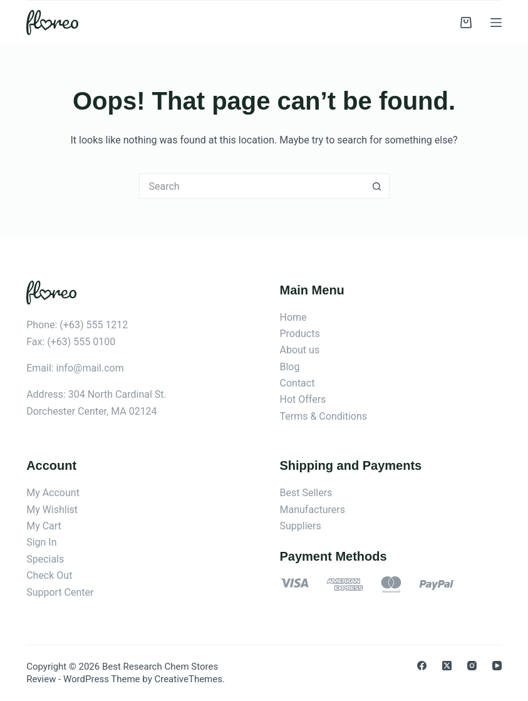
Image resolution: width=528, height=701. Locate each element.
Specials (45, 559)
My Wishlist (52, 510)
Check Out (49, 575)
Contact (297, 383)
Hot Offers (303, 399)
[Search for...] (252, 186)
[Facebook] (422, 665)
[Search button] (377, 186)
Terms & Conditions (324, 416)
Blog (290, 367)
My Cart (43, 526)
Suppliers (300, 526)
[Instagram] (472, 665)
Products (300, 334)
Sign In (41, 542)
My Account (53, 493)
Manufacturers (312, 510)
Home (293, 317)
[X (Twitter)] (447, 665)
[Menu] (496, 22)
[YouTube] (497, 665)
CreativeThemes (188, 679)
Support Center (59, 592)
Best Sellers (306, 493)
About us (300, 350)
